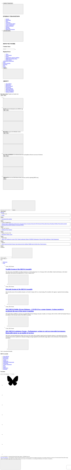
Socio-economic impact (10, 23)
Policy (7, 21)
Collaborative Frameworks (13, 223)
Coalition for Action (10, 239)
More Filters (3, 211)
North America (9, 59)
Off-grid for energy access (7, 234)
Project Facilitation (9, 26)
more (2, 217)
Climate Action (5, 223)
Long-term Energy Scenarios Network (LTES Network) (30, 223)
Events (4, 66)
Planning (7, 27)
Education (5, 64)
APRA (3, 239)
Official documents (9, 89)
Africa (7, 54)
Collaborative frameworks (8, 61)
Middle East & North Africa (11, 58)
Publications (5, 367)
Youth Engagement (55, 239)
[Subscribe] (6, 374)
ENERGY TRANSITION (8, 3)
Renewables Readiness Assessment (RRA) (15, 224)
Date (4, 263)
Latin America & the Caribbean (21, 244)
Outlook (7, 19)
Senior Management (10, 90)
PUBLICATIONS (6, 63)
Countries (2, 247)
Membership (8, 85)
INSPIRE (31, 239)
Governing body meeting (7, 219)
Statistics (10, 229)
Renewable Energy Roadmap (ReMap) (50, 223)
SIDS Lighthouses (47, 239)
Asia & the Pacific (8, 244)
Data (4, 65)
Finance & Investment (10, 29)
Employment (5, 357)
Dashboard (4, 229)
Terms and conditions (4, 457)
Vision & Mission (9, 88)
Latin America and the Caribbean (12, 57)
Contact (4, 359)
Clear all (2, 212)
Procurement (8, 87)
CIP (5, 239)
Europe (7, 56)
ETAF (16, 239)
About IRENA (9, 83)
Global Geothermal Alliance (23, 239)
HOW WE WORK (7, 30)
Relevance (5, 262)
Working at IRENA (10, 91)
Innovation (8, 28)
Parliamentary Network (38, 239)
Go (13, 374)
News (4, 62)
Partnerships (8, 20)
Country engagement (10, 24)
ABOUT (5, 68)
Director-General (9, 86)
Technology (8, 22)
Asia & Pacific (9, 55)
